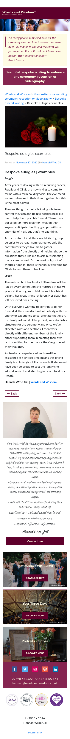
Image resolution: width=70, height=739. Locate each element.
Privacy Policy (35, 732)
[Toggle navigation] (64, 13)
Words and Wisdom (43, 382)
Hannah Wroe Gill (51, 162)
